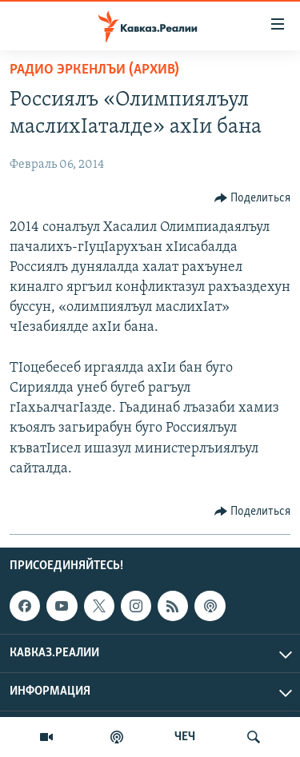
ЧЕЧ (184, 737)
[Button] (252, 198)
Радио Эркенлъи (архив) (94, 70)
